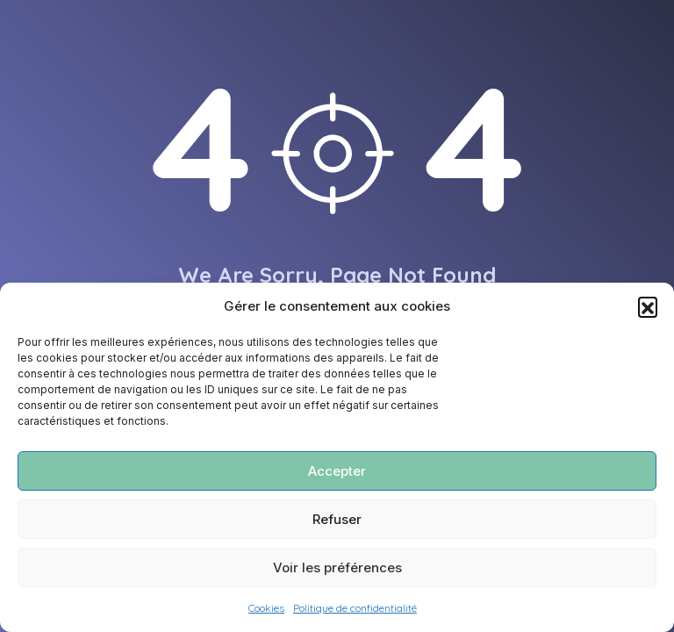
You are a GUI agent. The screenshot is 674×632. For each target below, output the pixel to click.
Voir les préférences (337, 567)
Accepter (337, 471)
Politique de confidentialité (355, 607)
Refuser (337, 519)
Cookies (266, 607)
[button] (647, 306)
